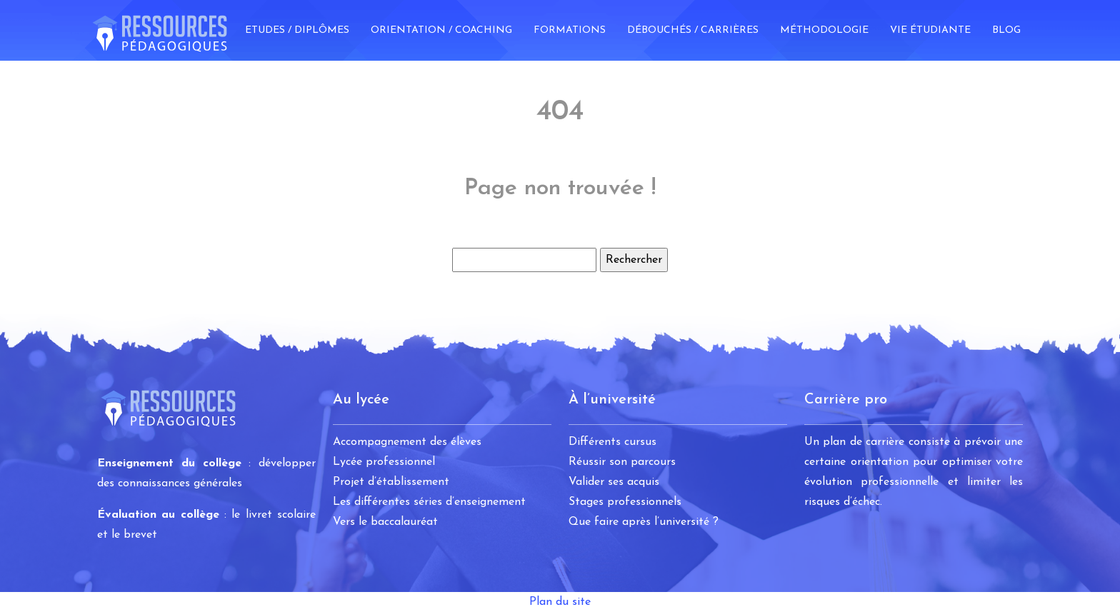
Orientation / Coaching (441, 30)
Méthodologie (824, 30)
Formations (570, 30)
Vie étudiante (930, 30)
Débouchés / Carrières (693, 30)
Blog (1006, 30)
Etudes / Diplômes (297, 30)
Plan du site (560, 602)
